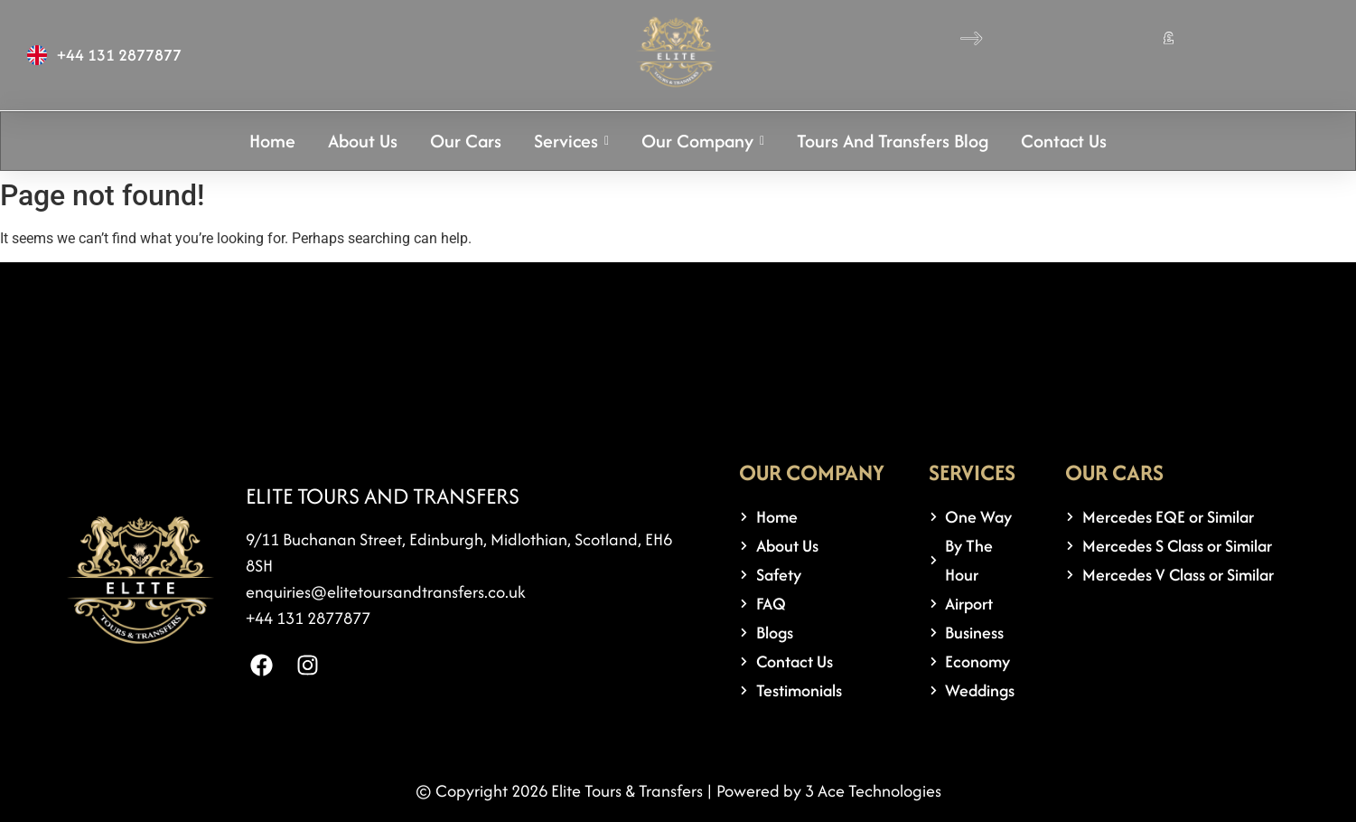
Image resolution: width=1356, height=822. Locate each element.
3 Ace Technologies (873, 791)
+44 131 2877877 (308, 618)
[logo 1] (676, 52)
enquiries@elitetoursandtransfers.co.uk (386, 592)
